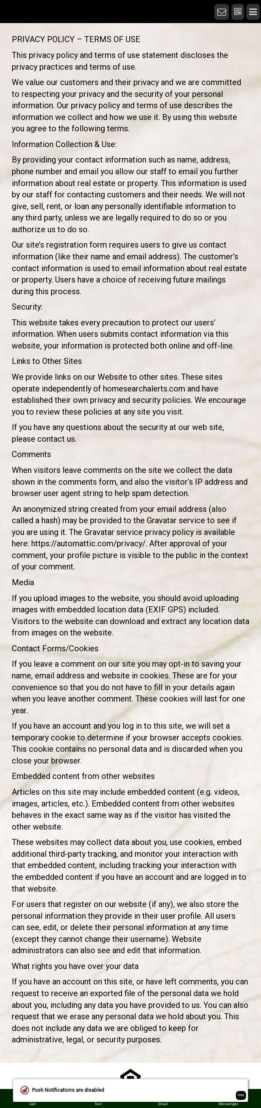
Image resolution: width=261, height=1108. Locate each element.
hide (241, 1095)
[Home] (210, 5)
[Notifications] (221, 12)
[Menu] (253, 12)
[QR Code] (237, 12)
